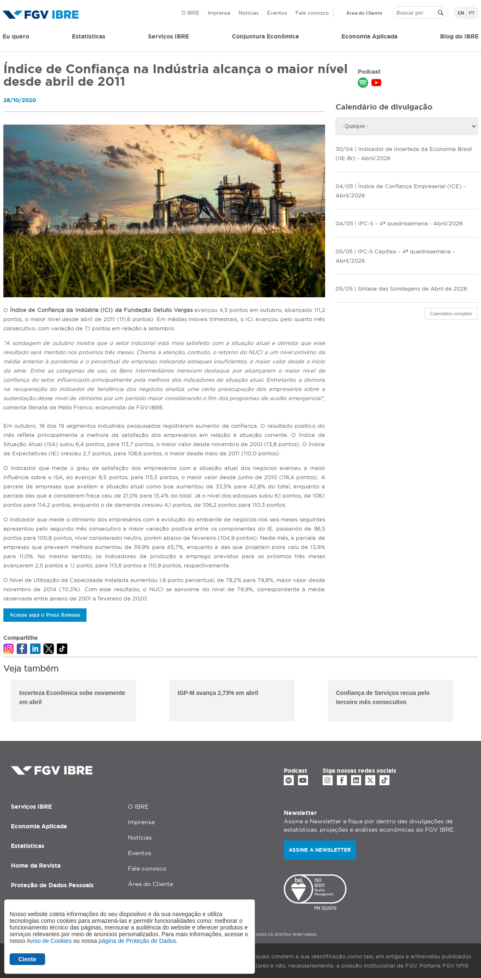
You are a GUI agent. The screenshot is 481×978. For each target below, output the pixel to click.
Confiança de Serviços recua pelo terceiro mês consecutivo (383, 697)
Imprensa (219, 12)
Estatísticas (88, 36)
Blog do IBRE (459, 36)
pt (472, 12)
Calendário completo (451, 313)
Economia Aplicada (39, 826)
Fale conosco (312, 12)
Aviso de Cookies (48, 940)
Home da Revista (36, 865)
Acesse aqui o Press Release (45, 615)
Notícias (249, 12)
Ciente (27, 959)
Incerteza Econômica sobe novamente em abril (72, 697)
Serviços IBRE (31, 806)
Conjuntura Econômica (265, 36)
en (461, 12)
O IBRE (190, 12)
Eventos (277, 12)
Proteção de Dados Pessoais (52, 885)
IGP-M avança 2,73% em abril (218, 692)
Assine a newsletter (320, 850)
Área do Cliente (364, 12)
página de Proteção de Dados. (138, 940)
